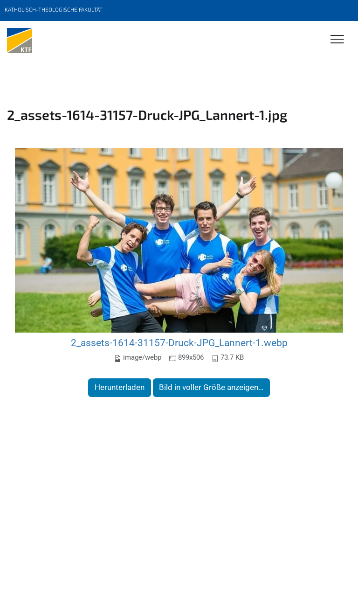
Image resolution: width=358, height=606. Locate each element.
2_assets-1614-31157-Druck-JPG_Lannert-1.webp (179, 342)
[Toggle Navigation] (337, 39)
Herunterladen (120, 387)
